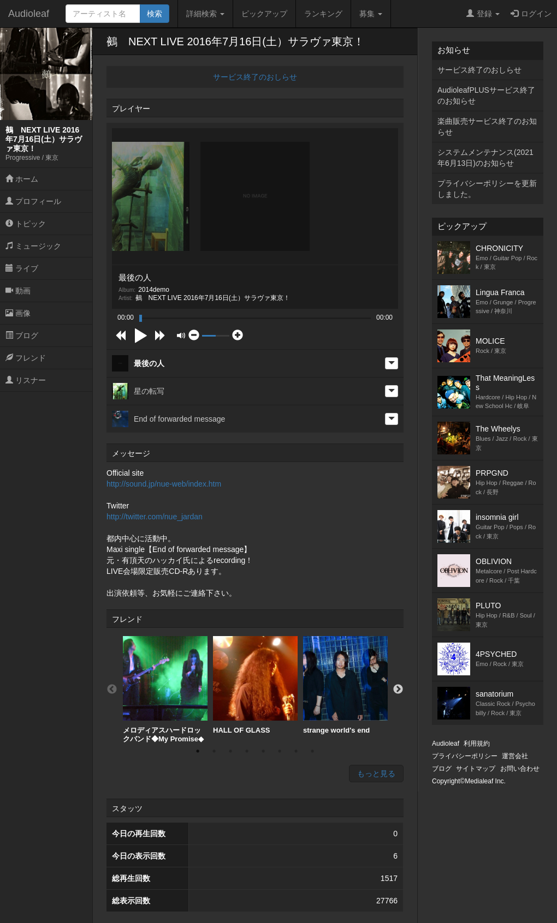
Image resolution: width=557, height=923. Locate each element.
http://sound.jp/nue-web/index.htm (163, 484)
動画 (18, 290)
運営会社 (515, 756)
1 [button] (197, 751)
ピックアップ (264, 13)
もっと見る (376, 773)
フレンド (25, 357)
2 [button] (214, 751)
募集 (370, 13)
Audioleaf (28, 13)
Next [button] (398, 689)
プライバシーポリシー (464, 756)
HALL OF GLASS (255, 685)
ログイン (531, 13)
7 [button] (296, 751)
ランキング (323, 13)
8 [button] (312, 751)
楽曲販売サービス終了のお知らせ (487, 126)
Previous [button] (111, 689)
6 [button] (279, 751)
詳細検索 (205, 13)
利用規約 (477, 743)
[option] (165, 689)
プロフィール (33, 201)
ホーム (21, 179)
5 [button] (263, 751)
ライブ (21, 268)
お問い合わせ (520, 768)
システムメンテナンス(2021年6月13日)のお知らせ (485, 157)
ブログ (21, 335)
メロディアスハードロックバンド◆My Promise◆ (165, 689)
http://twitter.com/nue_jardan (154, 516)
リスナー (25, 380)
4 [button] (246, 751)
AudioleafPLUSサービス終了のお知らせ (486, 95)
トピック (25, 223)
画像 (18, 313)
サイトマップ (475, 768)
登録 (483, 13)
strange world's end (345, 685)
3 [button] (230, 751)
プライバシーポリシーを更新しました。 (487, 189)
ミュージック (33, 246)
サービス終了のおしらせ (255, 77)
